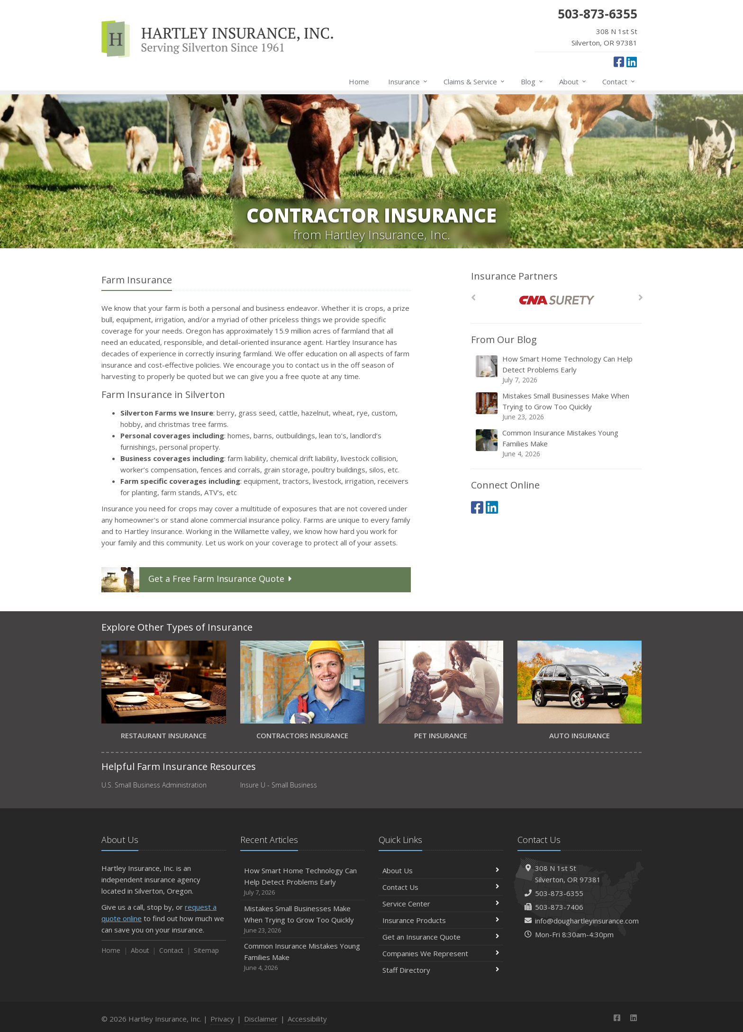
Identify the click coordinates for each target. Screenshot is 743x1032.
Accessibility (307, 1018)
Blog (532, 81)
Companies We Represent (440, 953)
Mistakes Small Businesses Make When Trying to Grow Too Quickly (557, 406)
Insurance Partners (514, 276)
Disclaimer (261, 1018)
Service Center (440, 903)
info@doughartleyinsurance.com (587, 920)
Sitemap (206, 950)
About (573, 81)
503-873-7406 (559, 907)
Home (359, 81)
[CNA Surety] (556, 300)
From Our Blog (504, 339)
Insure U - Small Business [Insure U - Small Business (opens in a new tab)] (278, 784)
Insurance (408, 81)
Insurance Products (440, 920)
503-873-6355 (559, 893)
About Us (440, 870)
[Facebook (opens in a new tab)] (619, 62)
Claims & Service (475, 81)
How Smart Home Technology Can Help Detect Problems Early (557, 369)
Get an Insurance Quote (440, 936)
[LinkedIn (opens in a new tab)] (631, 62)
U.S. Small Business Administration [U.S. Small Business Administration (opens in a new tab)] (154, 784)
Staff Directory (440, 970)
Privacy (222, 1018)
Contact (619, 81)
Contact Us (440, 887)
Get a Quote (198, 579)
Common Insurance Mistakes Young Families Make (557, 443)
